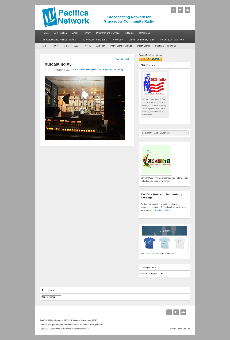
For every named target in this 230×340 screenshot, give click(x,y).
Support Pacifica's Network (150, 55)
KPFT (45, 46)
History (87, 33)
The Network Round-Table (94, 39)
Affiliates (129, 33)
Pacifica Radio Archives (121, 46)
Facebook (173, 10)
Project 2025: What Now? (172, 39)
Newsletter (118, 39)
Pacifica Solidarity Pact (165, 46)
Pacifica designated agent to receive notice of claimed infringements (71, 325)
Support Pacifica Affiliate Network (59, 39)
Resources (144, 33)
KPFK (66, 46)
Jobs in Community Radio (142, 39)
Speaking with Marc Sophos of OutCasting (103, 69)
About (75, 33)
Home (46, 33)
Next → (128, 59)
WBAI (76, 46)
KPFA (55, 46)
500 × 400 (77, 69)
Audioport (100, 46)
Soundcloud (187, 10)
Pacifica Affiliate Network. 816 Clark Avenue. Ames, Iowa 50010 (68, 320)
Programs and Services (108, 33)
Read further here (162, 210)
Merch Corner (143, 46)
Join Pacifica (60, 33)
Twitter (180, 10)
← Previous (117, 59)
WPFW (87, 46)
